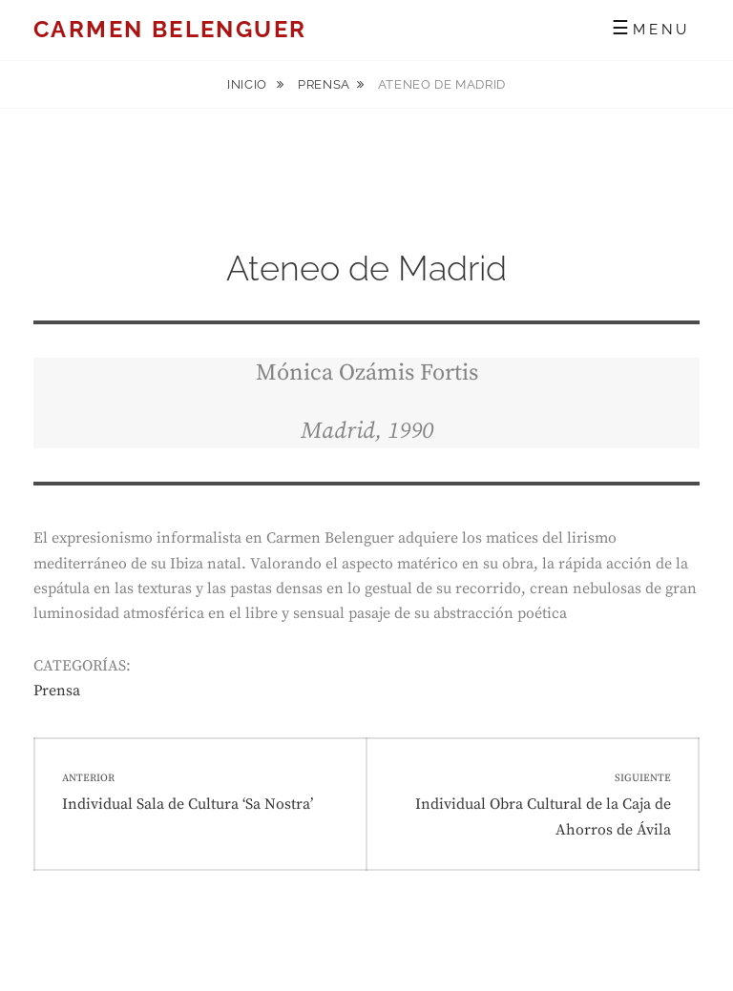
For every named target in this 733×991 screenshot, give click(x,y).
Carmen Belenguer (169, 29)
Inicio (249, 84)
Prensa (324, 84)
